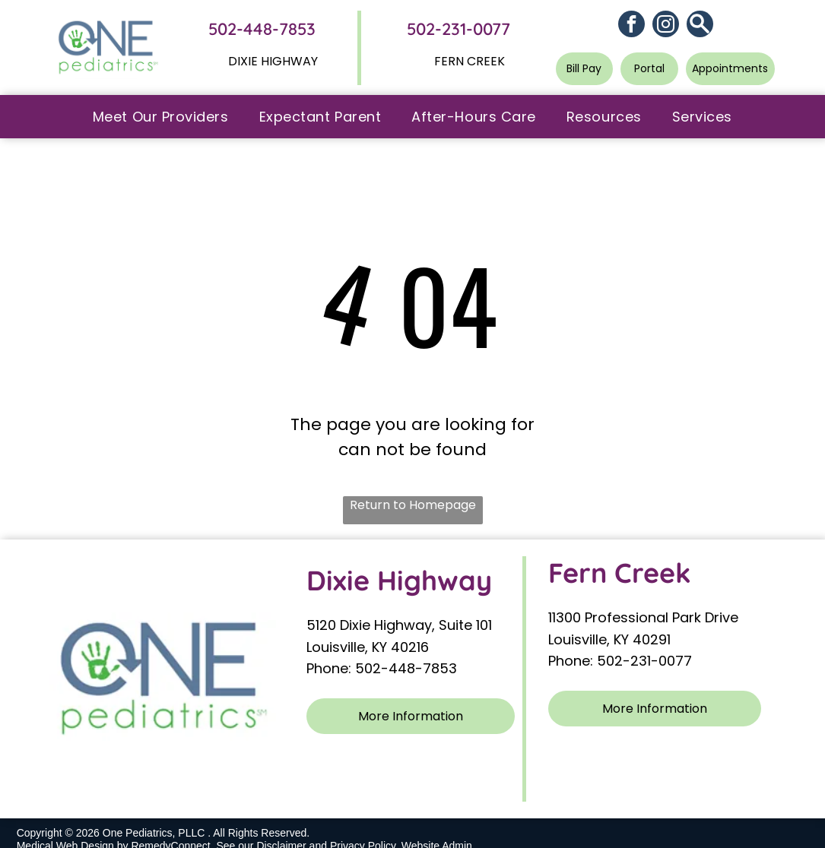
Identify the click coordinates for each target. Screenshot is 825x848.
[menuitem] (161, 116)
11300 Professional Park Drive (643, 617)
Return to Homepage (413, 505)
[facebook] (631, 26)
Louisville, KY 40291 (609, 639)
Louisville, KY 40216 (367, 647)
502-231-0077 (458, 29)
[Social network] (700, 26)
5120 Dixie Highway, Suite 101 (401, 624)
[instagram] (665, 26)
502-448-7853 (262, 29)
